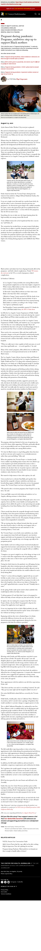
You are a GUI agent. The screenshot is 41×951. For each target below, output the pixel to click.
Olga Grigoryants (21, 79)
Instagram (13, 882)
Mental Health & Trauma (10, 32)
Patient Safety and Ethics (21, 831)
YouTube (8, 882)
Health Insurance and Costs (30, 829)
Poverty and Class (20, 826)
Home (1, 19)
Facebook (2, 882)
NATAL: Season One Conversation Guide (15, 841)
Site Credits (4, 892)
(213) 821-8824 (8, 873)
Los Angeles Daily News (28, 813)
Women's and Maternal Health (13, 829)
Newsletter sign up (8, 886)
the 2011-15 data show (28, 309)
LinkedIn (20, 882)
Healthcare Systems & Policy (12, 30)
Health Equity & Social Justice (12, 26)
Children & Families (8, 28)
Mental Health (9, 831)
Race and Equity (9, 826)
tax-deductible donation (14, 819)
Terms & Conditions (6, 894)
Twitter (5, 882)
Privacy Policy (4, 890)
